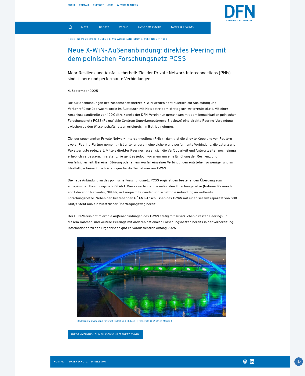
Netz (84, 27)
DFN (240, 13)
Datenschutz (78, 362)
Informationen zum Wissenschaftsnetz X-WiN (105, 334)
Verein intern (129, 5)
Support (98, 5)
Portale (84, 5)
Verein (124, 27)
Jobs (110, 5)
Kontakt (60, 362)
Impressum (98, 362)
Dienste (104, 27)
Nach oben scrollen (298, 361)
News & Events (182, 27)
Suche (72, 5)
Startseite (70, 28)
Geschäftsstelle (150, 27)
